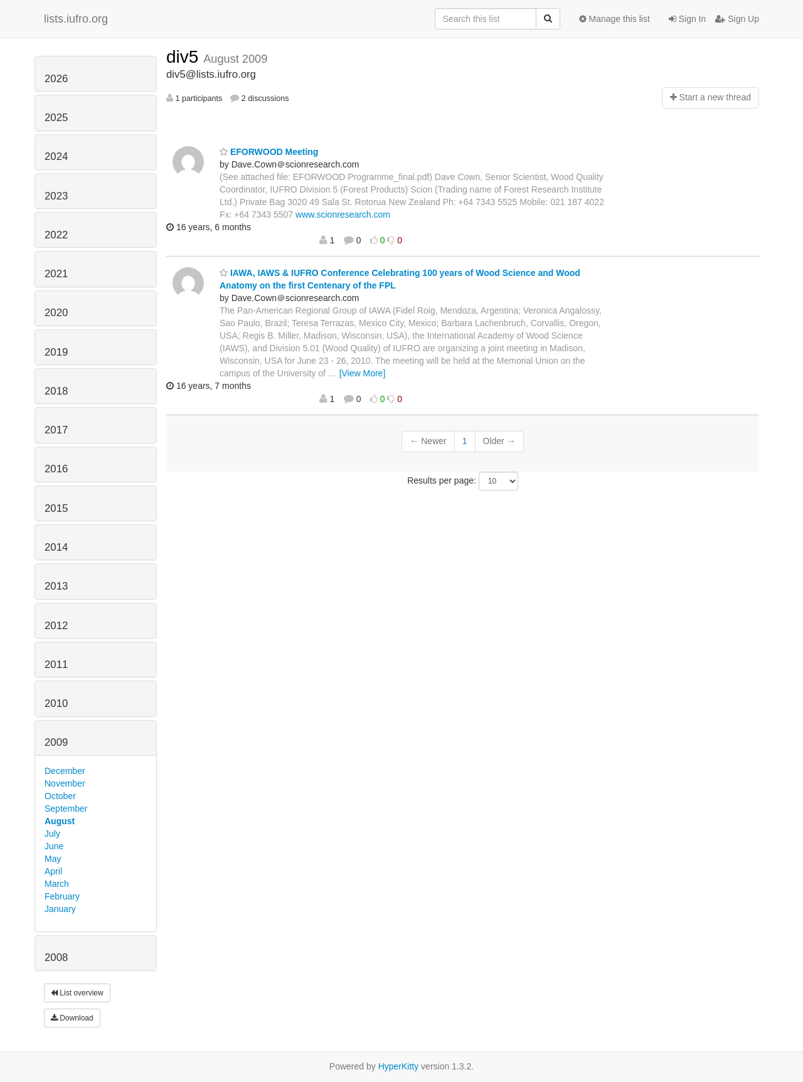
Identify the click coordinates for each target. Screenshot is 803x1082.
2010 (56, 703)
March (57, 884)
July (52, 834)
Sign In (687, 19)
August (60, 821)
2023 (56, 196)
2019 (56, 352)
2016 (56, 469)
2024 (56, 156)
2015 (56, 508)
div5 (184, 56)
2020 (56, 313)
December (65, 771)
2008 (56, 957)
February (62, 896)
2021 (56, 274)
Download (72, 1018)
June (54, 846)
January (60, 909)
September (66, 809)
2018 (56, 391)
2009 (56, 742)
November (65, 783)
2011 (56, 665)
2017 (56, 430)
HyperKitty (398, 1066)
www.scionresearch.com (342, 215)
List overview (77, 993)
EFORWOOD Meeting (269, 152)
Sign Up (737, 19)
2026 (56, 79)
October (60, 796)
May (53, 859)
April (53, 871)
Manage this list (614, 19)
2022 (56, 235)
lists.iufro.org (76, 19)
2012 (56, 626)
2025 (56, 118)
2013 (56, 586)
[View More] (362, 373)
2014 (56, 547)
